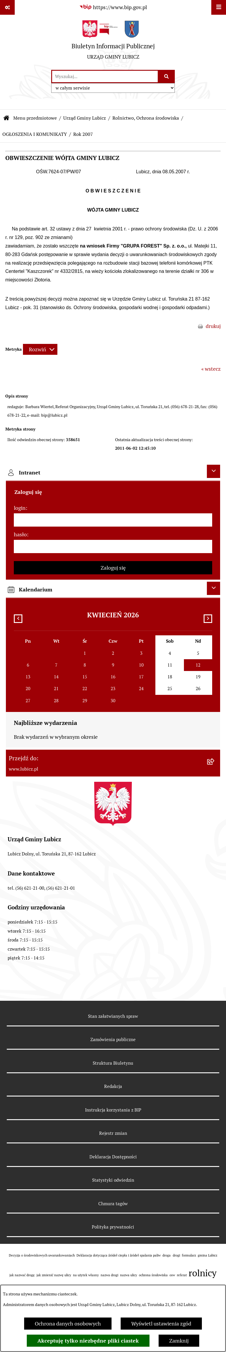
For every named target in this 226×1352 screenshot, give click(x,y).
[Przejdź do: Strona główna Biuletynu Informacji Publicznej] (6, 118)
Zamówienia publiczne (113, 1039)
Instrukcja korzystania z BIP (113, 1110)
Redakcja (113, 1086)
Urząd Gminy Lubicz (84, 118)
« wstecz (211, 368)
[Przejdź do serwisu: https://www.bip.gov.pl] (113, 7)
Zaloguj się (113, 567)
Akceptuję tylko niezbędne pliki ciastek (88, 1340)
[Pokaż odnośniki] (7, 7)
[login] (113, 520)
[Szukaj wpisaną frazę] (167, 76)
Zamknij (179, 1340)
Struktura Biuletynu (113, 1063)
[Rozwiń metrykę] (40, 349)
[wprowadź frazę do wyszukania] (105, 76)
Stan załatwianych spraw (113, 1016)
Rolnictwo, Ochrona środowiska (145, 118)
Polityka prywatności (113, 1227)
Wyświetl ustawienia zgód (161, 1323)
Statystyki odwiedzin (113, 1180)
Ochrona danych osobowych (68, 1323)
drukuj (213, 326)
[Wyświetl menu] (218, 7)
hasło (20, 534)
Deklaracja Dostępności (113, 1157)
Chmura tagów (113, 1203)
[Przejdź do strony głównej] (113, 42)
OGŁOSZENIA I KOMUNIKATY (34, 134)
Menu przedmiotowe (35, 118)
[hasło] (113, 546)
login (20, 507)
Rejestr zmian (113, 1133)
